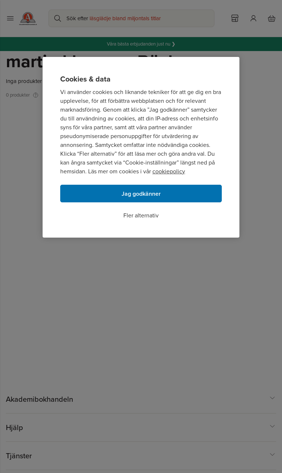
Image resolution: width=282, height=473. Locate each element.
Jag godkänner (141, 193)
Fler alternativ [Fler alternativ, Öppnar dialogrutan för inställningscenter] (141, 215)
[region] (141, 147)
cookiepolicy (168, 171)
